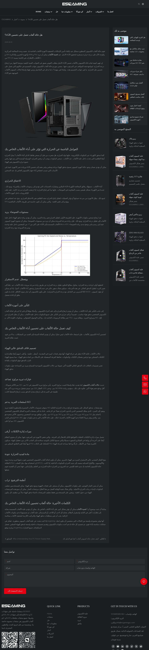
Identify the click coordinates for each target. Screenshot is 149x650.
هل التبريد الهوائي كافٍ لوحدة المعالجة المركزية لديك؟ (137, 39)
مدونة (22, 19)
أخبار (15, 19)
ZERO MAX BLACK (136, 233)
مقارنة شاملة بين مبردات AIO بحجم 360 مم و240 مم (138, 62)
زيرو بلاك (132, 139)
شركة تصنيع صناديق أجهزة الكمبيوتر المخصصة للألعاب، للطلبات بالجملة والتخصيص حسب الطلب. (136, 118)
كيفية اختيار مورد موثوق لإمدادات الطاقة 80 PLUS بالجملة (137, 107)
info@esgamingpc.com (126, 623)
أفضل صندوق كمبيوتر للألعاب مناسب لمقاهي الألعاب (137, 96)
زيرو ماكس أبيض (135, 214)
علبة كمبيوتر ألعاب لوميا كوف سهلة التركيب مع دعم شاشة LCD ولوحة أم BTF (137, 196)
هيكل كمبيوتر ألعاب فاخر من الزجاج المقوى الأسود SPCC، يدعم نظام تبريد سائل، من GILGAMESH (137, 252)
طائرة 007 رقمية (135, 176)
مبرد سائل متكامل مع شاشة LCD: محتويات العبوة (137, 50)
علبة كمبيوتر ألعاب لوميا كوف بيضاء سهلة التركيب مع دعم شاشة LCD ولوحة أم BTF (137, 158)
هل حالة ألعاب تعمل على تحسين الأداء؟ (42, 19)
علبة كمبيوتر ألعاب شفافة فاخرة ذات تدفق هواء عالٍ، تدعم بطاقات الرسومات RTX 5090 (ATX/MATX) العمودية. (137, 272)
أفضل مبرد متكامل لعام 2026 (136, 84)
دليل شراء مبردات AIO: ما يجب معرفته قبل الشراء (137, 73)
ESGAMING (6, 19)
